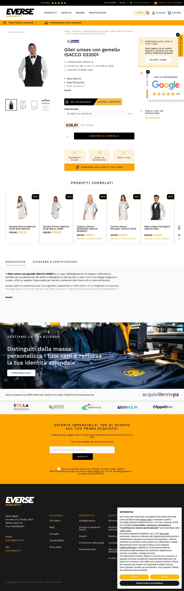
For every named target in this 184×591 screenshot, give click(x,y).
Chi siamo (110, 3)
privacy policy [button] (146, 519)
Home (66, 31)
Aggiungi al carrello (104, 136)
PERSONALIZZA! (21, 373)
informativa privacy (65, 471)
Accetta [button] (164, 577)
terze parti (164, 533)
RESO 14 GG (123, 158)
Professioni (98, 12)
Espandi (8, 297)
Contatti (54, 534)
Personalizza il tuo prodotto (69, 22)
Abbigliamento (87, 521)
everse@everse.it (14, 540)
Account (158, 12)
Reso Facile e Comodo (24, 22)
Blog (122, 3)
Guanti (83, 536)
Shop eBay (55, 547)
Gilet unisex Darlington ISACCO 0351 (157, 227)
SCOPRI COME (158, 60)
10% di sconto (180, 45)
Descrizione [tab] (15, 261)
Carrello (174, 12)
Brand (80, 12)
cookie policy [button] (125, 531)
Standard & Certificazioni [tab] (55, 261)
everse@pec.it (13, 550)
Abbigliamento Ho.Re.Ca (121, 31)
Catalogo (76, 31)
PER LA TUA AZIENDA (168, 3)
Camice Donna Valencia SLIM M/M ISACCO (22, 227)
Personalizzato (87, 549)
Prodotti (50, 12)
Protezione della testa (91, 543)
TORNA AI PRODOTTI (17, 32)
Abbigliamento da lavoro (96, 31)
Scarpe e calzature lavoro (89, 528)
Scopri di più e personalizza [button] (149, 583)
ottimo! (45, 3)
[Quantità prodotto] (68, 137)
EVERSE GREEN (140, 3)
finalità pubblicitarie (128, 547)
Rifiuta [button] (134, 577)
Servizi (66, 12)
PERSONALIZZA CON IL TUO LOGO (99, 167)
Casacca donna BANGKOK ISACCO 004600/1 (87, 228)
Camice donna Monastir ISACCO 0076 (123, 227)
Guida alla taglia (71, 109)
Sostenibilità (57, 540)
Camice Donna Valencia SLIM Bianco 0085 (56, 227)
